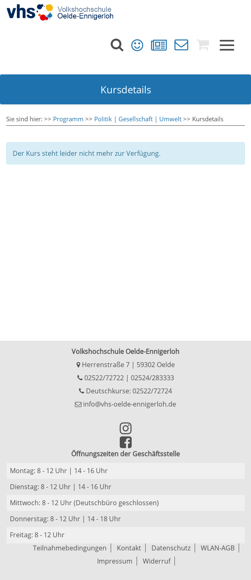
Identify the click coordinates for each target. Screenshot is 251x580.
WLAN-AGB (218, 547)
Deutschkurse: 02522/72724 (128, 390)
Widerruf (156, 561)
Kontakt (129, 547)
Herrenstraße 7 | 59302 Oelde (126, 364)
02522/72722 (103, 377)
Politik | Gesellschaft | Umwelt (137, 119)
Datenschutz (171, 547)
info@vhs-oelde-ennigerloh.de (125, 404)
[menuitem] (117, 44)
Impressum (114, 561)
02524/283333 (152, 377)
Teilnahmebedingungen (70, 547)
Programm (68, 119)
